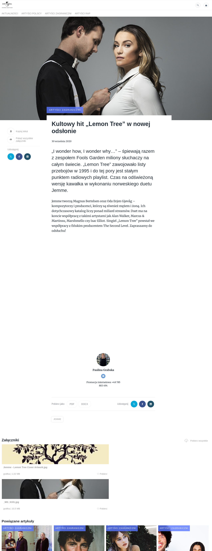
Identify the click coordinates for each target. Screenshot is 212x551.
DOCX (84, 395)
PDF (72, 395)
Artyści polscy (31, 13)
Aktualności (10, 13)
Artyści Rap (82, 13)
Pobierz (45, 465)
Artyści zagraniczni (58, 13)
